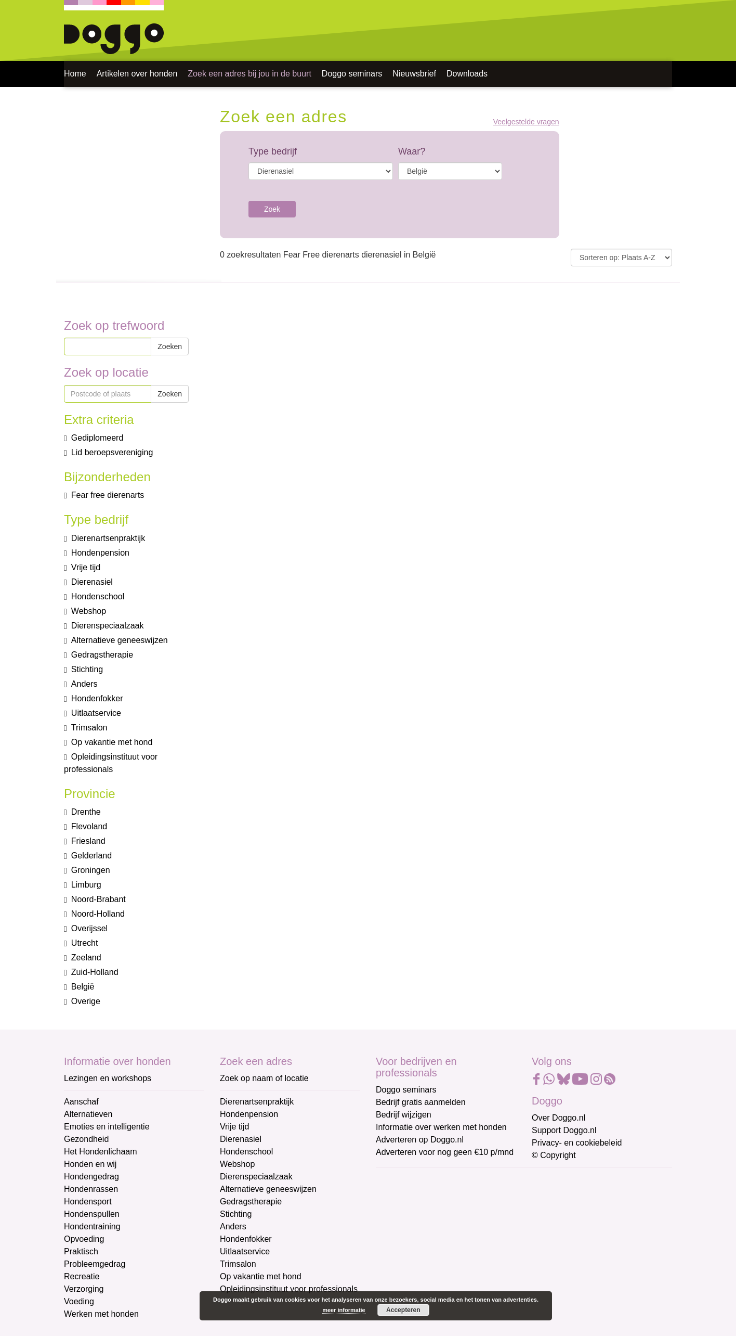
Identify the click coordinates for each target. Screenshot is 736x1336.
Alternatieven (88, 1114)
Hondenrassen (91, 1189)
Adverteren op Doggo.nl (420, 1139)
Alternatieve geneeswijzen (268, 1189)
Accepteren (403, 1310)
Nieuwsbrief (414, 73)
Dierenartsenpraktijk (257, 1101)
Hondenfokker (246, 1239)
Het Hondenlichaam (100, 1151)
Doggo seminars (352, 73)
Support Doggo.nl (564, 1130)
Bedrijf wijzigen (403, 1114)
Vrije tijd (234, 1126)
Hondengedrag (91, 1176)
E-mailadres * (401, 1180)
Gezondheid (86, 1139)
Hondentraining (92, 1226)
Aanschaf (81, 1101)
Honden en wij (90, 1164)
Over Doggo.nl (558, 1117)
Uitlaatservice (245, 1251)
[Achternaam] (450, 1265)
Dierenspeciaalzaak (256, 1176)
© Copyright (554, 1155)
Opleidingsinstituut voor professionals (289, 1288)
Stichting (236, 1214)
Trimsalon (238, 1264)
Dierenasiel (240, 1139)
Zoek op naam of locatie (264, 1078)
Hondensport (88, 1201)
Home (75, 73)
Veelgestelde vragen (526, 122)
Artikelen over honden (137, 73)
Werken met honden (101, 1313)
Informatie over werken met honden (441, 1127)
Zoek (272, 209)
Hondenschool (246, 1151)
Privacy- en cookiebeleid (577, 1142)
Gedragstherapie (251, 1201)
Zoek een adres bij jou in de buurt (249, 73)
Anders (233, 1226)
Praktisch (81, 1251)
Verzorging (84, 1288)
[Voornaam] (450, 1230)
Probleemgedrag (94, 1264)
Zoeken (169, 346)
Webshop (237, 1164)
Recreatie (81, 1276)
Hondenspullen (92, 1214)
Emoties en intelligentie (107, 1126)
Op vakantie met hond (260, 1276)
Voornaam (395, 1214)
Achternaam (398, 1249)
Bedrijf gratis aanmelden (421, 1102)
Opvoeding (84, 1239)
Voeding (79, 1301)
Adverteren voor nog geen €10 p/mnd (445, 1152)
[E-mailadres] (450, 1196)
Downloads (467, 73)
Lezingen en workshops (107, 1078)
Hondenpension (249, 1114)
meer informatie (343, 1310)
